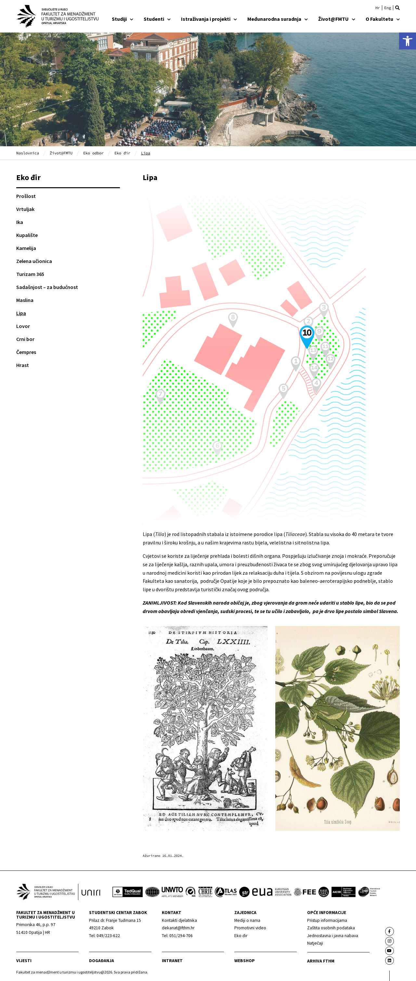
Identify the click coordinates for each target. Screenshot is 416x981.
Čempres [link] (26, 352)
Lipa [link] (21, 313)
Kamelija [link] (26, 248)
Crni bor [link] (25, 339)
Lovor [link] (23, 326)
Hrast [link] (22, 365)
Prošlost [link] (26, 196)
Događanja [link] (101, 960)
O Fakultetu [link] (383, 19)
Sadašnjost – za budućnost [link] (47, 287)
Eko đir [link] (122, 152)
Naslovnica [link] (27, 152)
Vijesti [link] (24, 960)
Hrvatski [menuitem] (377, 8)
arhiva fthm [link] (320, 961)
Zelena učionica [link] (34, 261)
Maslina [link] (24, 300)
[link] (407, 41)
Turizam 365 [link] (30, 274)
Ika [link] (19, 222)
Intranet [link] (172, 960)
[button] (397, 8)
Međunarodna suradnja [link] (277, 19)
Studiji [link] (122, 19)
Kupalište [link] (27, 235)
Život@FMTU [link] (336, 19)
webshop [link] (244, 960)
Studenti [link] (157, 19)
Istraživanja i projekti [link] (209, 19)
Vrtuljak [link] (25, 209)
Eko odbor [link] (93, 152)
